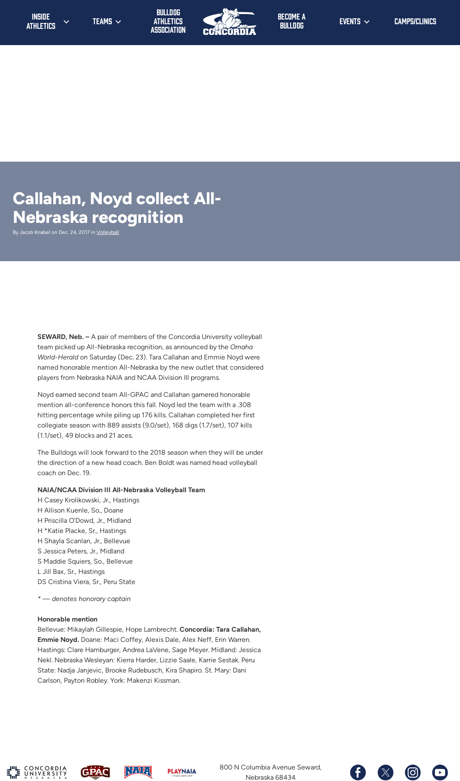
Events (350, 21)
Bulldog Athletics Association (168, 20)
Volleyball (108, 232)
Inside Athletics (40, 20)
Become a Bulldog (292, 20)
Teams (102, 21)
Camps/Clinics (415, 21)
